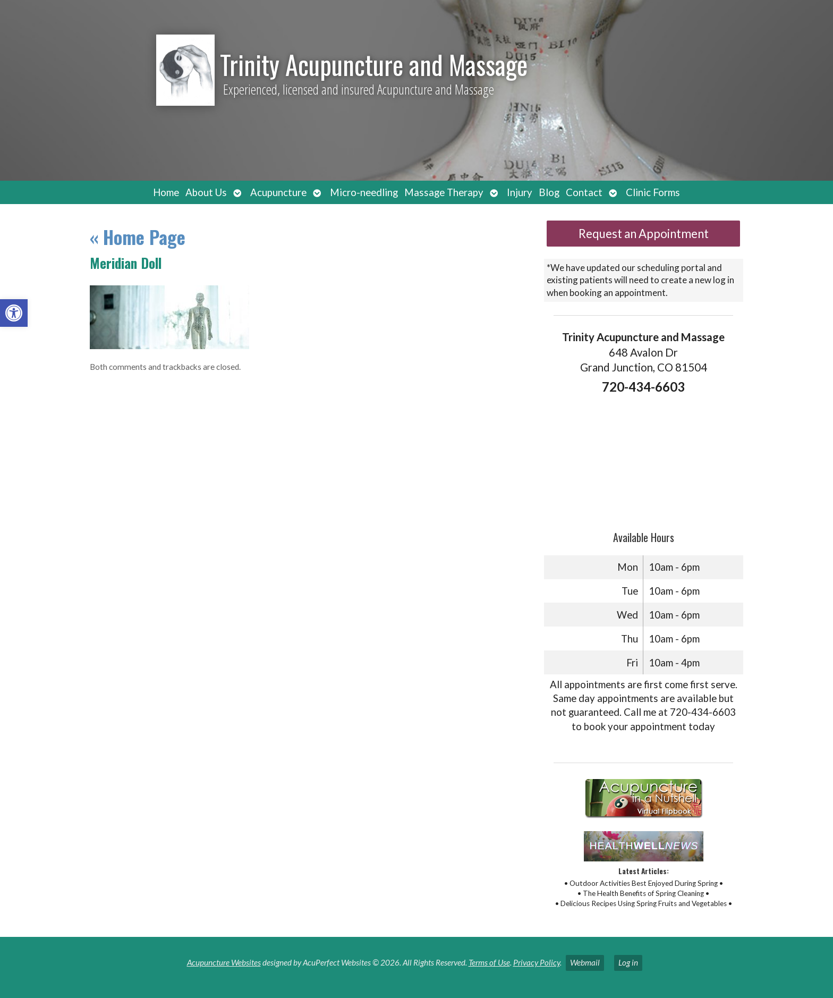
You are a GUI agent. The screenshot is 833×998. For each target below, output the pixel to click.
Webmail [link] (585, 962)
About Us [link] (206, 192)
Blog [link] (549, 192)
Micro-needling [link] (364, 192)
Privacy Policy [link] (536, 962)
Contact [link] (584, 192)
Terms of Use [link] (489, 962)
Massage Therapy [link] (443, 192)
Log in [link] (628, 962)
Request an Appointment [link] (644, 233)
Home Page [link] (137, 236)
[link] (14, 313)
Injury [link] (519, 192)
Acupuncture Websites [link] (224, 962)
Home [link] (166, 192)
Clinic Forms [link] (653, 192)
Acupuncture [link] (278, 192)
